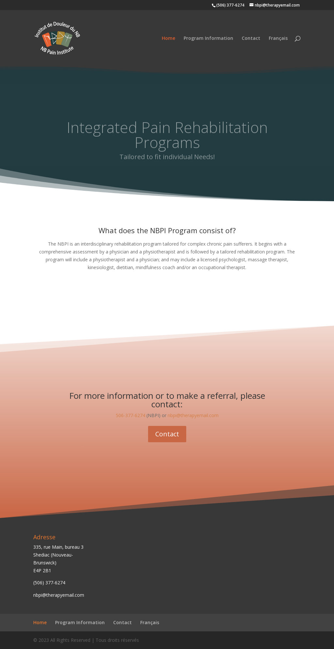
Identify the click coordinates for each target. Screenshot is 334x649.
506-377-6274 (130, 415)
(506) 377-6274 (49, 582)
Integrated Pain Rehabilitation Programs (167, 140)
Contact (251, 38)
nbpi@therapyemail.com (193, 415)
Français (278, 38)
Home (168, 38)
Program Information (208, 38)
